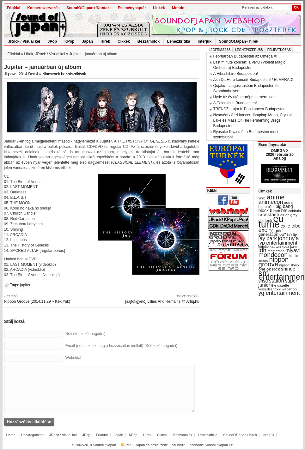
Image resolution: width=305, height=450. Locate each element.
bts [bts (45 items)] (284, 210)
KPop (69, 41)
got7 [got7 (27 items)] (282, 234)
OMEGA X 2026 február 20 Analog (280, 155)
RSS (129, 445)
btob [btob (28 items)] (276, 211)
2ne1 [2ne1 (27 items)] (262, 198)
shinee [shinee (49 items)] (288, 268)
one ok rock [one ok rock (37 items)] (269, 269)
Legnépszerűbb (249, 50)
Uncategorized (32, 435)
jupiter (25, 285)
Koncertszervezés (43, 8)
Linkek (159, 8)
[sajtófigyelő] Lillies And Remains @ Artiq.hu (152, 299)
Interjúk (204, 41)
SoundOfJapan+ (105, 445)
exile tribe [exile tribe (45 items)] (291, 225)
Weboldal (73, 358)
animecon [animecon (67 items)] (271, 202)
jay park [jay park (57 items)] (268, 238)
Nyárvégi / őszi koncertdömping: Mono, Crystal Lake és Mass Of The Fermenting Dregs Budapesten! (252, 120)
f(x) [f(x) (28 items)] (271, 231)
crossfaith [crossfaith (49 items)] (269, 214)
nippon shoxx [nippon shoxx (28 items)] (289, 265)
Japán (87, 41)
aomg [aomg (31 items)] (289, 202)
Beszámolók (148, 41)
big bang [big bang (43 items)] (284, 206)
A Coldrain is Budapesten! (235, 103)
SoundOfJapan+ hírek (238, 41)
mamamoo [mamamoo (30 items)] (275, 251)
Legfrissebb (220, 50)
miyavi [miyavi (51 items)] (292, 250)
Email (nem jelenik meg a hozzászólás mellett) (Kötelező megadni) (121, 346)
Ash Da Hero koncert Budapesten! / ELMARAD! (253, 79)
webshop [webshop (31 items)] (289, 289)
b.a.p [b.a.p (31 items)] (263, 206)
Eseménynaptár (132, 8)
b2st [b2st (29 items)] (271, 207)
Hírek (105, 41)
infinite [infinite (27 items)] (292, 234)
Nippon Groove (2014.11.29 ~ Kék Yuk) (50, 299)
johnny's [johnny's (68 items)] (288, 238)
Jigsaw (10, 74)
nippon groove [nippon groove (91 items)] (274, 262)
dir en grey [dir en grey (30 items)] (288, 215)
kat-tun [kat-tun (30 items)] (275, 246)
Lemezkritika (178, 41)
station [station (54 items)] (276, 280)
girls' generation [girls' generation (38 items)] (271, 232)
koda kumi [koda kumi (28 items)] (289, 246)
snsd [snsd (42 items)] (263, 280)
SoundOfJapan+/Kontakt (88, 8)
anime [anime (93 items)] (276, 197)
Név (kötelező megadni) (85, 333)
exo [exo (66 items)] (263, 230)
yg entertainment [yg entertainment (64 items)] (279, 293)
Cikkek (124, 41)
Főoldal (14, 8)
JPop (52, 41)
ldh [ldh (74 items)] (262, 250)
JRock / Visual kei (24, 41)
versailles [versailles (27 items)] (265, 289)
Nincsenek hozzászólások (64, 74)
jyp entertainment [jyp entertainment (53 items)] (278, 243)
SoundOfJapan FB (219, 445)
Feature (102, 435)
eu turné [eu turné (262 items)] (271, 221)
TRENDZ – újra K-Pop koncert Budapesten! (250, 109)
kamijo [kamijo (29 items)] (264, 246)
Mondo (178, 8)
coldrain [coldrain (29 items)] (294, 211)
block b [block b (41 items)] (265, 210)
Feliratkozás (279, 50)
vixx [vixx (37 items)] (277, 289)
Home (10, 435)
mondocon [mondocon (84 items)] (273, 254)
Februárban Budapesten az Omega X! (245, 56)
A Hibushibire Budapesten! (235, 73)
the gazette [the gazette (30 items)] (280, 285)
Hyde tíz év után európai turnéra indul (245, 97)
